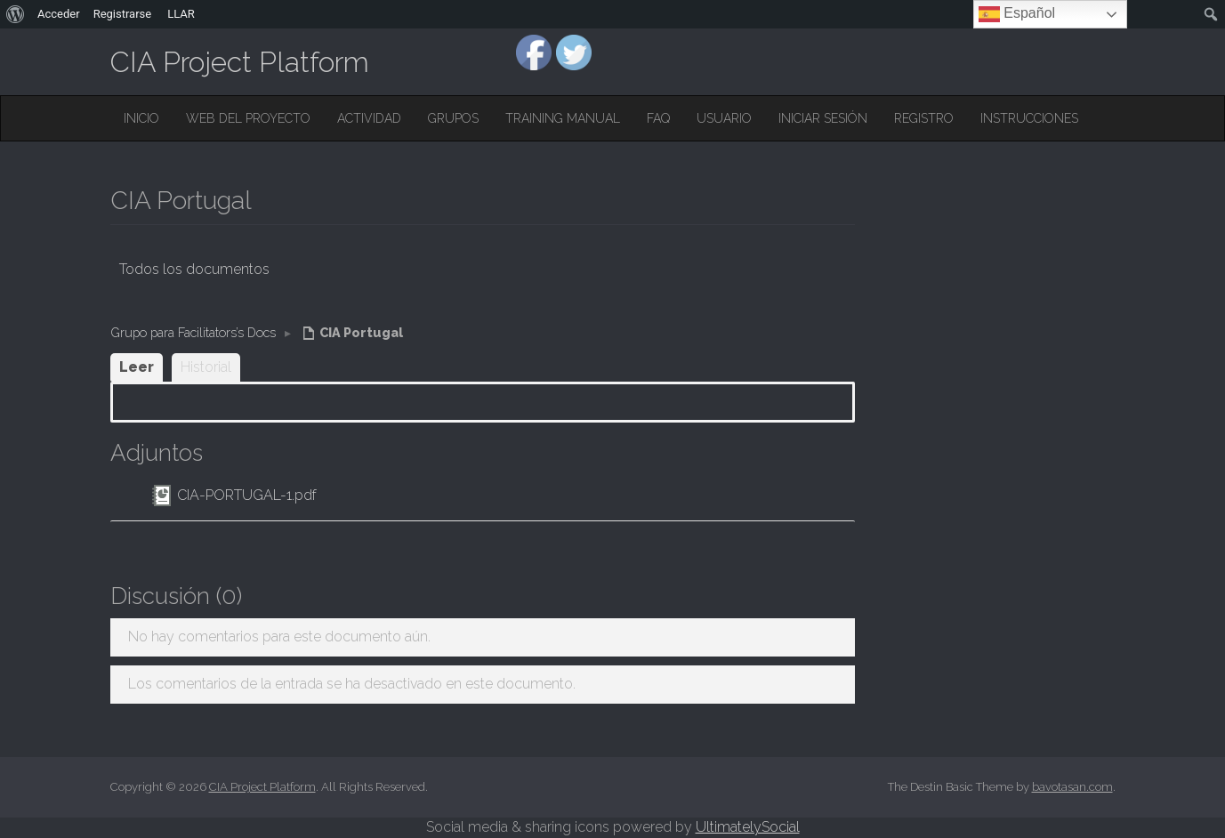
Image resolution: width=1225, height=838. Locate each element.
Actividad (369, 118)
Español (1017, 14)
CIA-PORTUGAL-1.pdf (247, 495)
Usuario (724, 118)
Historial (206, 367)
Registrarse (122, 13)
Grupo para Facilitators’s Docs (193, 332)
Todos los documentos (194, 269)
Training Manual (562, 118)
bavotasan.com (1072, 787)
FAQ (658, 118)
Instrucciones (1029, 118)
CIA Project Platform (239, 61)
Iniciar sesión (822, 118)
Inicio (141, 118)
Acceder (58, 13)
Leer (136, 367)
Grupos (453, 118)
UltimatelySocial (748, 826)
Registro (924, 118)
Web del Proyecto (248, 118)
